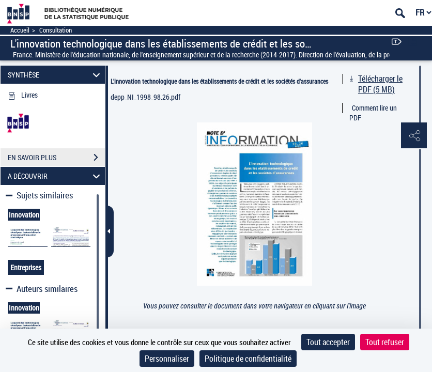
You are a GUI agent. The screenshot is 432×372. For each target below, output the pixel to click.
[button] (414, 135)
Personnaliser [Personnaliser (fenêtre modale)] (167, 358)
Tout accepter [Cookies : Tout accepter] (328, 342)
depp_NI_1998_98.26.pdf (145, 97)
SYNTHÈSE (55, 75)
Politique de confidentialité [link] (248, 358)
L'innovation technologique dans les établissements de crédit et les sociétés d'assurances (219, 81)
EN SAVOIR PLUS (56, 157)
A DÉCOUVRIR (55, 176)
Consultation (55, 30)
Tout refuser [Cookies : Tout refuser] (384, 342)
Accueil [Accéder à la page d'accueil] (19, 30)
